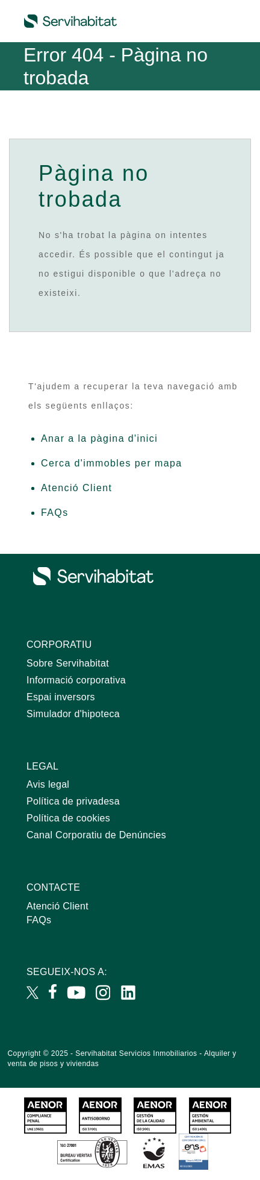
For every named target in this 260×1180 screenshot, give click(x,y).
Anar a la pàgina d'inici (99, 438)
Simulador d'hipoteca (73, 714)
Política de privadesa (73, 801)
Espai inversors (60, 697)
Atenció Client (76, 488)
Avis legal (47, 784)
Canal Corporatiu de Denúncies (96, 835)
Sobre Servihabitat (67, 663)
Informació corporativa (76, 680)
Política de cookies (68, 818)
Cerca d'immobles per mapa (111, 463)
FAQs (55, 512)
